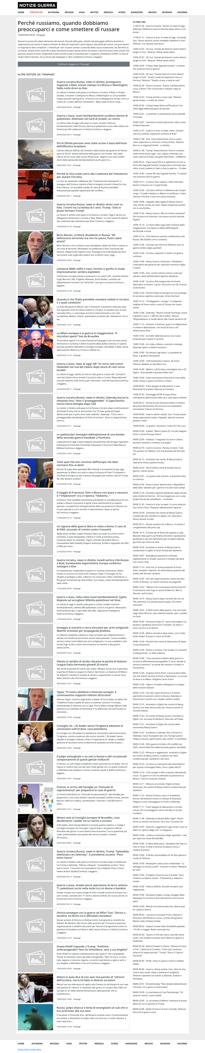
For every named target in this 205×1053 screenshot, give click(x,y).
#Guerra (182, 12)
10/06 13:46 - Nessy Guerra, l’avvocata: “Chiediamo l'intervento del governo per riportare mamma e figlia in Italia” (159, 264)
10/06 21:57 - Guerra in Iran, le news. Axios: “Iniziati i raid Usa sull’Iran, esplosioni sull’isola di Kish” (158, 132)
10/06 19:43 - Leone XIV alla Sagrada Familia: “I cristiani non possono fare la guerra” (160, 175)
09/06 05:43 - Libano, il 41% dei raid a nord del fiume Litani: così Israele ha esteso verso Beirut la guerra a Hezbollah (158, 937)
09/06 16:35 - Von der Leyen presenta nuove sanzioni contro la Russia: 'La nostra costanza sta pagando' (158, 580)
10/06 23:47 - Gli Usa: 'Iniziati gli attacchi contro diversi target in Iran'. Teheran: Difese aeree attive (159, 59)
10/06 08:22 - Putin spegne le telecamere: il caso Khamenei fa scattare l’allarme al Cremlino (156, 388)
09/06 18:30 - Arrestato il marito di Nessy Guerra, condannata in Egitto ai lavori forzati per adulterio (157, 549)
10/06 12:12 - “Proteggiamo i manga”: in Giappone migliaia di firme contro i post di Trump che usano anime (157, 304)
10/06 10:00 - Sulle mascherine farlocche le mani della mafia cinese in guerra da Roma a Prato (159, 379)
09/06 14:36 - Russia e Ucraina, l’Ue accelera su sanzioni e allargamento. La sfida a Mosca (160, 651)
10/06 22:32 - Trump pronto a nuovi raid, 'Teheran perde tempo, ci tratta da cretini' (157, 99)
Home (21, 12)
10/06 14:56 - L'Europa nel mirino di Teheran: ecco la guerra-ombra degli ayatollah (158, 246)
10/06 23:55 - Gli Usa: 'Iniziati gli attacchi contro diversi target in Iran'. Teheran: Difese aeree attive (159, 51)
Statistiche (36, 12)
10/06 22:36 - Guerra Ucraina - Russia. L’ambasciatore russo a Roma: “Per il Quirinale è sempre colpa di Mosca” (159, 88)
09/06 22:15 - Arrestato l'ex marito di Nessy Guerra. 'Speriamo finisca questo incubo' (158, 461)
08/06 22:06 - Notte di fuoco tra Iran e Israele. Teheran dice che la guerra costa (159, 1011)
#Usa (82, 12)
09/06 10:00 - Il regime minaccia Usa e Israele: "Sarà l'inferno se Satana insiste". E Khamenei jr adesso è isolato (158, 878)
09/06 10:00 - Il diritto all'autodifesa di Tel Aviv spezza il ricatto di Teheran (159, 857)
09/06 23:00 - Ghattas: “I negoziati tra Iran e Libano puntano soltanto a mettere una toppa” (158, 441)
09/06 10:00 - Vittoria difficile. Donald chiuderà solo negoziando (158, 888)
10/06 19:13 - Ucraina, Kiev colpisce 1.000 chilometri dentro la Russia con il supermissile (158, 183)
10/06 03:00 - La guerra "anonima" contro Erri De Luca (159, 425)
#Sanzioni (137, 12)
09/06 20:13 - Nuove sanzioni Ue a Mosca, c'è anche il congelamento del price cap (159, 526)
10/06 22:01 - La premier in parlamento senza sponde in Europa (159, 115)
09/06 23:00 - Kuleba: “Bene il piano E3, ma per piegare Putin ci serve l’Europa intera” (159, 433)
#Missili (108, 12)
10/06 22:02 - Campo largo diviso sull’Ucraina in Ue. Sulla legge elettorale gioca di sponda (158, 107)
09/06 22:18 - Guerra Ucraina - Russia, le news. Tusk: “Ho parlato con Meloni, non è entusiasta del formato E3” (159, 451)
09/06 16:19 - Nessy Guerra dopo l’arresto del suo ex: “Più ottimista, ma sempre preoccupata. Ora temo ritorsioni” (158, 601)
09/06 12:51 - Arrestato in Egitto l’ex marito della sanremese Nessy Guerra (156, 726)
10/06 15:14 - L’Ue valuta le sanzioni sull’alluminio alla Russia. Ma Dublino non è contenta (159, 238)
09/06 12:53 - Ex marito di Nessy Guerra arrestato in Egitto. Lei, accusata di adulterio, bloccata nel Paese (158, 717)
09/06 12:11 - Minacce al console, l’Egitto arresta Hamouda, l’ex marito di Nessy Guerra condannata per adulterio (159, 787)
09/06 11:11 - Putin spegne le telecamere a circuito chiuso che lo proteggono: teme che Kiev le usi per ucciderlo (157, 810)
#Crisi (121, 12)
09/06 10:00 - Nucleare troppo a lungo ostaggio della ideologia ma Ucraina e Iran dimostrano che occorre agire (158, 898)
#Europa (167, 12)
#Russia (69, 12)
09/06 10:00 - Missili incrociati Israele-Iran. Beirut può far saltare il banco (159, 908)
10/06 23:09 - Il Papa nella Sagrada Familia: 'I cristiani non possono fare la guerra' (159, 67)
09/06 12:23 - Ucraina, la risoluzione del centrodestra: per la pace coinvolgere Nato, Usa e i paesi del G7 (159, 766)
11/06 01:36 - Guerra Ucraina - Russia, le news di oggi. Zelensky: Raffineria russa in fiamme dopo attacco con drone (159, 29)
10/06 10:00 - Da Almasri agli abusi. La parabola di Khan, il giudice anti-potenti (157, 354)
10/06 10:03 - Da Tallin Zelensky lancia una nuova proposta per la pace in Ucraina (157, 337)
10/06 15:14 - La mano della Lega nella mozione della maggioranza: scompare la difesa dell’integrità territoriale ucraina (159, 228)
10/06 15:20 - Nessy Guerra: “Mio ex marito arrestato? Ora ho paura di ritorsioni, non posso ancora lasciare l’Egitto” (159, 216)
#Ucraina (53, 12)
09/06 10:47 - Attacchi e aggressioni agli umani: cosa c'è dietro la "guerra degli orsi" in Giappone (160, 828)
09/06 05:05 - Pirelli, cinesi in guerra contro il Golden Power (158, 962)
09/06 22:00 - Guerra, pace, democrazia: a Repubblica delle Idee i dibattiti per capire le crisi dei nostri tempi (159, 486)
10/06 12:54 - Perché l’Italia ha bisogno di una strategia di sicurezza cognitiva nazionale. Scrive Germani (160, 294)
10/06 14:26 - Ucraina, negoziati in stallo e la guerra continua (158, 255)
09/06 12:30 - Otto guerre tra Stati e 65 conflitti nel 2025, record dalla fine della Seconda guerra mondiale (159, 746)
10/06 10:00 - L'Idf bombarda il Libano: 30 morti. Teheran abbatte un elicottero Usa (156, 363)
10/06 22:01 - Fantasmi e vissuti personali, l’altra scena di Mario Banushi (159, 124)
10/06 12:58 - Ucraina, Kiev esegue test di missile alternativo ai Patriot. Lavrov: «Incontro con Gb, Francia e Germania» (160, 284)
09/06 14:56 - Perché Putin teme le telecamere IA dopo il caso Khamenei (159, 643)
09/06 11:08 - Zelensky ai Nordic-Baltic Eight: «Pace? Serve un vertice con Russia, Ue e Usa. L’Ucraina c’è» (158, 820)
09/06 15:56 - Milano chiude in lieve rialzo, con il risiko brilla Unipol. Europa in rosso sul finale (159, 635)
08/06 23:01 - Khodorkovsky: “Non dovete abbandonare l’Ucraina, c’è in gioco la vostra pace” (160, 985)
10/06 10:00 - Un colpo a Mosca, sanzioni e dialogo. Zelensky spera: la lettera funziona (158, 346)
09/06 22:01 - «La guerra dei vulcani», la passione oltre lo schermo (159, 478)
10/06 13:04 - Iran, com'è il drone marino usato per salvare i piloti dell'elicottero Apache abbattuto (157, 275)
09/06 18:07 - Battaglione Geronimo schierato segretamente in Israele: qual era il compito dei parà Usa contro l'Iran (158, 558)
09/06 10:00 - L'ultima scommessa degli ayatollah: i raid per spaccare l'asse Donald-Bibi (160, 837)
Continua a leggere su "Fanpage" (74, 64)
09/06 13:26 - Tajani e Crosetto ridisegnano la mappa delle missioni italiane (158, 686)
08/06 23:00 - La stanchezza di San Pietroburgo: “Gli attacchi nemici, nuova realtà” (158, 994)
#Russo (152, 12)
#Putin (94, 12)
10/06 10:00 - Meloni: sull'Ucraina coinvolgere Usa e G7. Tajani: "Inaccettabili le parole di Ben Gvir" (160, 371)
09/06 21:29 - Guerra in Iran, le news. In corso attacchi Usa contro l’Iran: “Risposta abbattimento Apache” (159, 506)
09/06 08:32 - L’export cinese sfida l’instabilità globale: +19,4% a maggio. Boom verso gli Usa (159, 928)
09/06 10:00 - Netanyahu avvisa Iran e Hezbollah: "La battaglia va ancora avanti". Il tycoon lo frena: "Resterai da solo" (160, 866)
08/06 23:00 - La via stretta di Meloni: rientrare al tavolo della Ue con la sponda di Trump (160, 1002)
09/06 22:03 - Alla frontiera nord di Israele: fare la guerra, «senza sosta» (157, 469)
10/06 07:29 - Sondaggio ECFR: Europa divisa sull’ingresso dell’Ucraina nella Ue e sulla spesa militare (160, 396)
